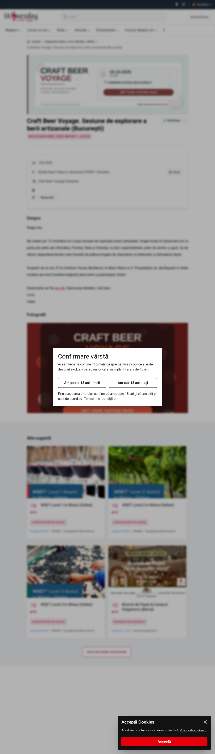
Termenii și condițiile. (100, 399)
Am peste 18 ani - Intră (82, 383)
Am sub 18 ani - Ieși (133, 383)
